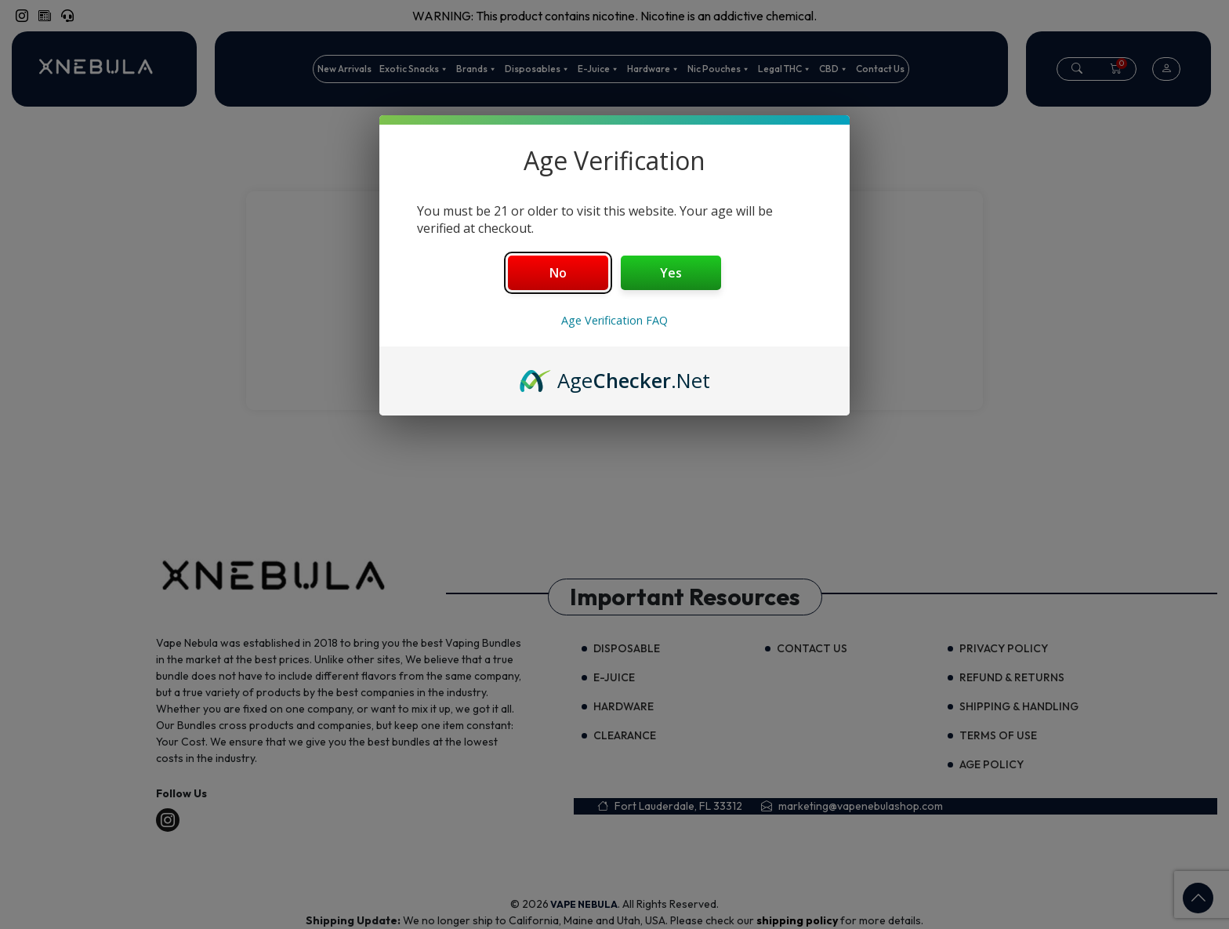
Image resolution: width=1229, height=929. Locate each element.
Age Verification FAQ (614, 320)
